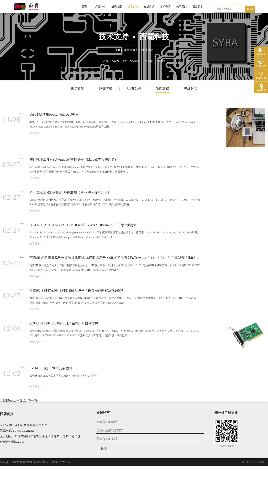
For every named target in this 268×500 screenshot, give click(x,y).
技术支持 (147, 61)
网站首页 (135, 61)
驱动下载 (105, 89)
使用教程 (162, 89)
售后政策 (77, 89)
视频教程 (190, 89)
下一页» (33, 400)
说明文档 (134, 89)
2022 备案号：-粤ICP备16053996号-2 (55, 462)
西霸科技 (6, 414)
